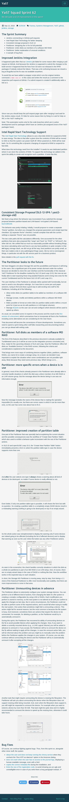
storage (11, 28)
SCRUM (22, 26)
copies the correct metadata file (18, 765)
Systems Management (44, 26)
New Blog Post (15, 799)
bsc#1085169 (7, 224)
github (61, 26)
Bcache (16, 308)
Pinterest (45, 782)
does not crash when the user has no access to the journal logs (30, 760)
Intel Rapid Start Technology (16, 136)
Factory (32, 26)
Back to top (60, 799)
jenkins (4, 28)
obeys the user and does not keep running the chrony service (29, 755)
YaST (5, 3)
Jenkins (29, 62)
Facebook (34, 782)
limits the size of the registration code (20, 767)
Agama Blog (28, 799)
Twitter (23, 782)
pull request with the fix (25, 257)
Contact (5, 799)
